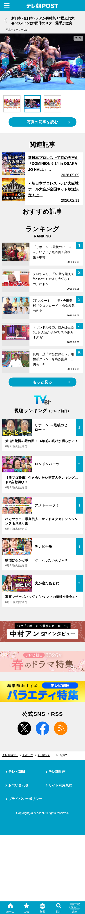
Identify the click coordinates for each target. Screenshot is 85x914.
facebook (42, 728)
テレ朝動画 (57, 771)
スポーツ (27, 755)
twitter (24, 728)
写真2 (63, 755)
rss (60, 728)
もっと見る (42, 382)
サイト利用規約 (60, 785)
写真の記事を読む (42, 122)
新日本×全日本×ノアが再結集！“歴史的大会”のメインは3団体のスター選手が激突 (48, 755)
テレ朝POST (42, 6)
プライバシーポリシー (25, 799)
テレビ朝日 (16, 771)
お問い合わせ (18, 785)
